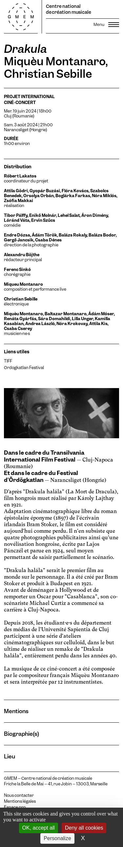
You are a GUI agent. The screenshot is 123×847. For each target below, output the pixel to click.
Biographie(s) (21, 733)
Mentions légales (20, 801)
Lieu (9, 756)
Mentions (16, 711)
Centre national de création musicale (68, 9)
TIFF (8, 361)
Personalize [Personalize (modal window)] (57, 838)
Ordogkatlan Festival (24, 367)
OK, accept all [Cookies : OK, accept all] (38, 828)
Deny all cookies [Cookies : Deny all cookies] (84, 828)
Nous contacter (19, 795)
